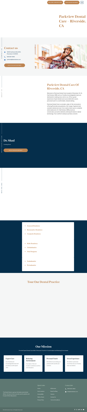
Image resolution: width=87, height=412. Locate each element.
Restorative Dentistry (35, 230)
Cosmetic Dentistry (34, 234)
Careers (52, 394)
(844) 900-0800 (71, 389)
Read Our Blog (53, 392)
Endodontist (32, 262)
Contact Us (53, 397)
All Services (53, 389)
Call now (54, 2)
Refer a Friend (40, 397)
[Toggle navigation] (82, 2)
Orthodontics (32, 248)
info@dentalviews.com (72, 392)
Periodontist (32, 266)
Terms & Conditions (55, 400)
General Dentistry (34, 226)
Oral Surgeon (32, 252)
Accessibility (40, 394)
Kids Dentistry (33, 244)
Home (38, 389)
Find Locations (40, 392)
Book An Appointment (72, 2)
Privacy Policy (40, 400)
